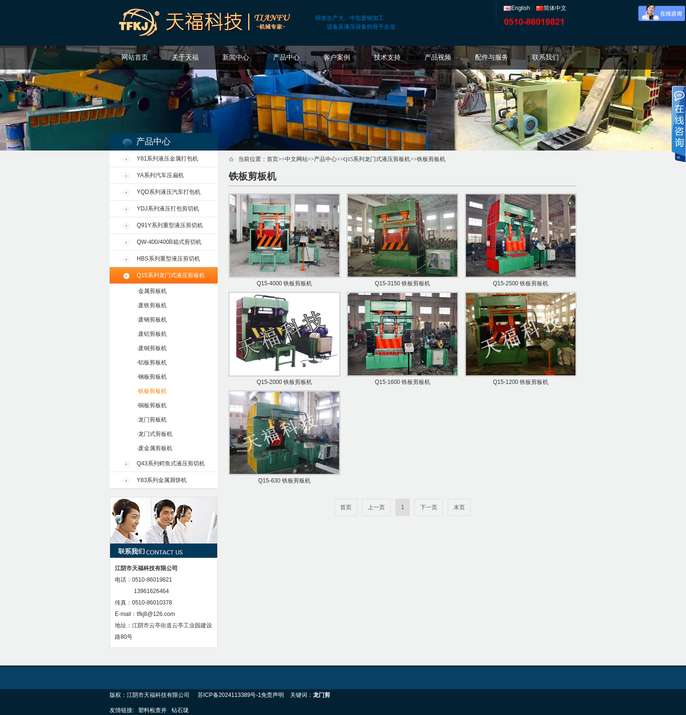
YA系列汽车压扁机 (160, 175)
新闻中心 (235, 57)
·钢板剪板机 (152, 376)
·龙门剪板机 (152, 419)
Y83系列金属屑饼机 (162, 480)
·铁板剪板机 (152, 391)
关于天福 (185, 57)
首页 (272, 159)
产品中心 (286, 57)
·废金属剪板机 (154, 448)
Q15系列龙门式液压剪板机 (171, 275)
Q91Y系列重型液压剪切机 (170, 225)
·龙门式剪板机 (154, 434)
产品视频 (437, 57)
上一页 (376, 507)
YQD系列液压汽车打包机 (169, 192)
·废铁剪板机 (152, 305)
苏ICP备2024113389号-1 (229, 695)
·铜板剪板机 (152, 405)
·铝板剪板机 (152, 362)
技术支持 (387, 57)
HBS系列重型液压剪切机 (168, 258)
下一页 (428, 507)
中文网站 (296, 159)
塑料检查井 (152, 710)
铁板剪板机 (431, 159)
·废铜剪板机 (152, 348)
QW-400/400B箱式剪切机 (169, 242)
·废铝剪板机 (152, 334)
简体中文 (551, 8)
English (517, 8)
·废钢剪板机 (152, 319)
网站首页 (134, 57)
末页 (459, 507)
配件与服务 (491, 57)
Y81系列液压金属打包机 (167, 158)
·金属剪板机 (152, 291)
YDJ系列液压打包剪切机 (168, 208)
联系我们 (545, 57)
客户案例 (336, 57)
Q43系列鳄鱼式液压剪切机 (171, 463)
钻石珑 (180, 710)
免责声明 (272, 695)
